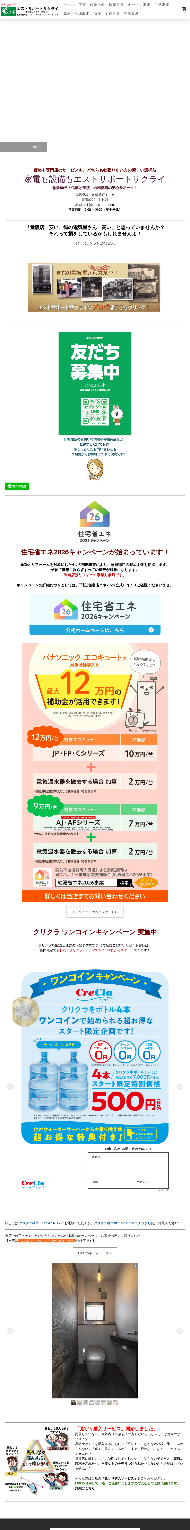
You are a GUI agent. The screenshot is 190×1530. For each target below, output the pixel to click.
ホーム (69, 5)
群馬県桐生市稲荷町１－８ (95, 195)
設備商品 (131, 14)
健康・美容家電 (107, 14)
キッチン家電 (139, 5)
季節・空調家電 (76, 14)
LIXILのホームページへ (95, 1253)
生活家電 (162, 5)
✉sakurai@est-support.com (95, 205)
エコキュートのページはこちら (95, 912)
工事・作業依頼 (92, 5)
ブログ (92, 243)
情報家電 (116, 5)
